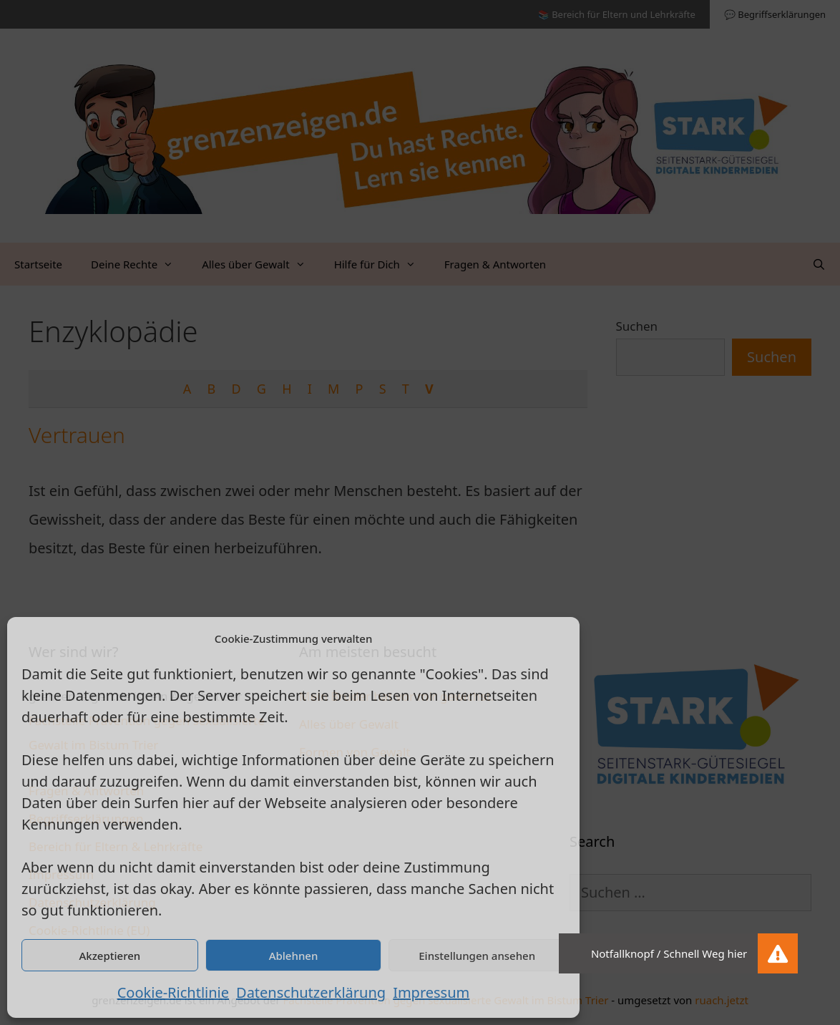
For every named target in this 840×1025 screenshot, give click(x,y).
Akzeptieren (109, 955)
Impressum (431, 992)
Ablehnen (293, 955)
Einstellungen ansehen (477, 955)
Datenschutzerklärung (311, 992)
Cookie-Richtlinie (173, 992)
